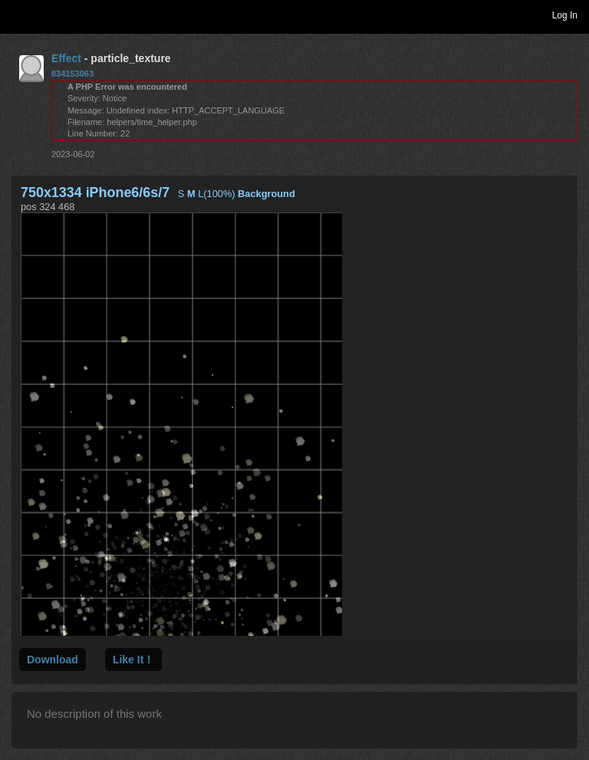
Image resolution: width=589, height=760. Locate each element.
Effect (66, 58)
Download (52, 659)
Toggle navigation (18, 14)
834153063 (72, 73)
